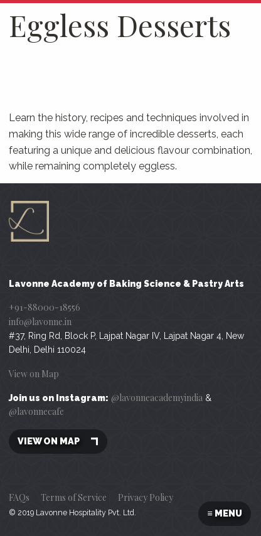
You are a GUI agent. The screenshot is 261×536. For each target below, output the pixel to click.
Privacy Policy (145, 497)
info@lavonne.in (40, 322)
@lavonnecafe (36, 411)
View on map (58, 441)
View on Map (34, 374)
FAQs (19, 497)
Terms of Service (74, 497)
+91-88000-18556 (44, 307)
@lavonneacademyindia (157, 398)
